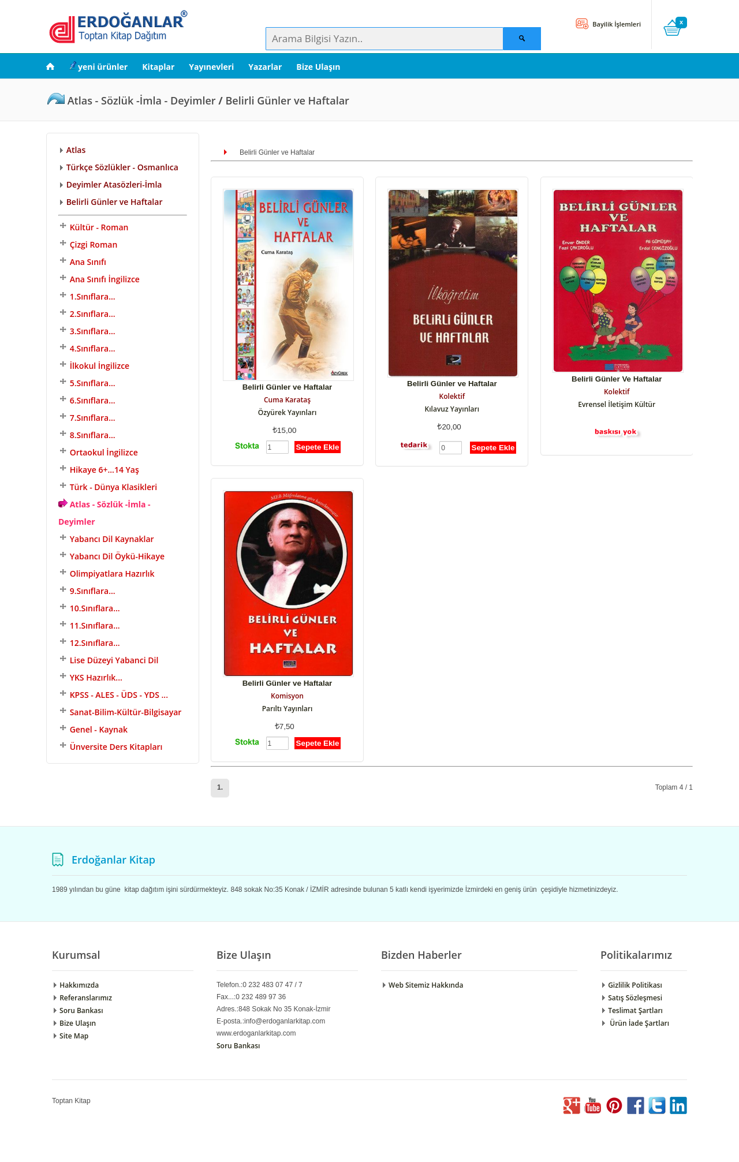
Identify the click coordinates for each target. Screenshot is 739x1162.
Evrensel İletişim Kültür (616, 404)
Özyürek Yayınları (287, 412)
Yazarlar (265, 66)
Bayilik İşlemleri (616, 24)
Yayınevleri (211, 66)
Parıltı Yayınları (287, 708)
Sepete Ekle (317, 447)
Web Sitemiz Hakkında (422, 985)
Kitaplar (158, 66)
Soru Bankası (77, 1010)
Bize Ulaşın (318, 66)
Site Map (70, 1036)
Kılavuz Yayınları (452, 409)
